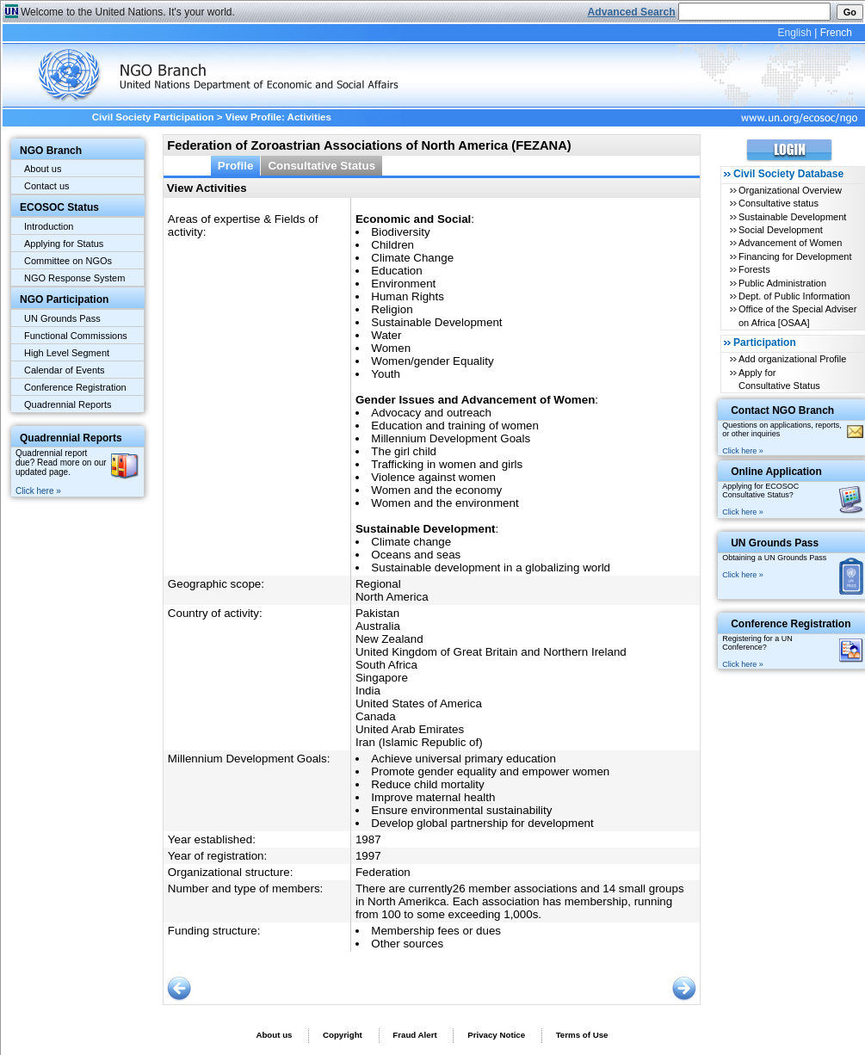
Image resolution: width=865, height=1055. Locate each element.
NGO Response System (74, 278)
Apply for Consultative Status (779, 379)
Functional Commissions (75, 335)
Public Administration (782, 283)
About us (42, 168)
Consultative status (778, 203)
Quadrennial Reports (68, 404)
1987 (368, 839)
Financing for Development (794, 256)
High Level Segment (66, 353)
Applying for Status (63, 243)
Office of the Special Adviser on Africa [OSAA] (797, 315)
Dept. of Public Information (794, 296)
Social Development (780, 230)
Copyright (342, 1035)
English (794, 33)
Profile (236, 165)
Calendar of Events (64, 370)
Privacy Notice (496, 1035)
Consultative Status (321, 165)
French (836, 33)
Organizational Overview (790, 190)
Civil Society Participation (153, 117)
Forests (754, 269)
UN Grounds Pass (62, 318)
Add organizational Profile (792, 359)
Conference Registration (75, 387)
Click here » (38, 491)
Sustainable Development (792, 217)
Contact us (47, 186)
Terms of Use (582, 1035)
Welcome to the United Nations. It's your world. (128, 12)
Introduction (48, 226)
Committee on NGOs (68, 261)
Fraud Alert (414, 1035)
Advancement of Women (790, 243)
